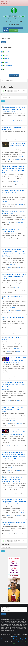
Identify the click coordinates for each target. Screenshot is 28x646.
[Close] (26, 2)
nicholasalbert (19, 204)
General (5, 52)
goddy (17, 375)
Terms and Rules (5, 638)
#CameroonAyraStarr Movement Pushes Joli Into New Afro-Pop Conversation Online (13, 109)
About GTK (19, 28)
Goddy (15, 636)
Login (21, 638)
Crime (4, 62)
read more (13, 117)
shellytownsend (19, 222)
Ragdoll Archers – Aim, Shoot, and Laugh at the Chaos (13, 146)
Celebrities (5, 58)
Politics (4, 55)
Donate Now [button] (13, 30)
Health (4, 69)
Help (6, 30)
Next (15, 91)
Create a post (14, 75)
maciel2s (18, 159)
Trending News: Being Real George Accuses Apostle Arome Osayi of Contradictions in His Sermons (14, 502)
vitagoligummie (19, 423)
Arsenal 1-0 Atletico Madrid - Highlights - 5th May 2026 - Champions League (13, 432)
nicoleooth (18, 136)
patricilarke (18, 330)
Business (9, 267)
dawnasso (18, 310)
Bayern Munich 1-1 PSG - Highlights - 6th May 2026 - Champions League (14, 360)
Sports (8, 375)
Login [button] (6, 28)
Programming (6, 65)
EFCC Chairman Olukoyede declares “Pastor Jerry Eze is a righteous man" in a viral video (12, 479)
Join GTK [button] (12, 28)
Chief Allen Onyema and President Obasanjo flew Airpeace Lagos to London (14, 276)
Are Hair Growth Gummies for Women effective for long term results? (12, 409)
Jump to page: (5, 94)
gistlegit (22, 120)
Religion (9, 184)
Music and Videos (11, 120)
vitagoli (17, 533)
